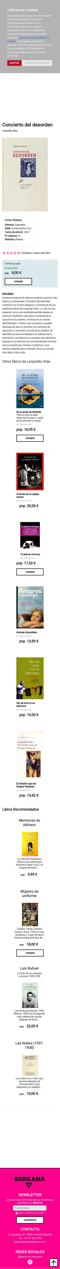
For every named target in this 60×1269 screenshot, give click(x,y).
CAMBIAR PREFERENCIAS (37, 63)
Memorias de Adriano (29, 822)
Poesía (19, 239)
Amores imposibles (26, 632)
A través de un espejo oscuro (27, 495)
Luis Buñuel (29, 968)
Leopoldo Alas (10, 130)
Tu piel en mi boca (30, 554)
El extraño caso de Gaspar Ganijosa (26, 785)
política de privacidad (35, 1213)
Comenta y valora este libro (35, 253)
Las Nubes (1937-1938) (29, 1045)
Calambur (20, 224)
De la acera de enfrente (28, 412)
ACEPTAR (14, 63)
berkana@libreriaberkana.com (30, 1241)
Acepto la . (31, 1213)
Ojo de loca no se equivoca (25, 704)
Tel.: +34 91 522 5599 (30, 1238)
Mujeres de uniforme (29, 893)
